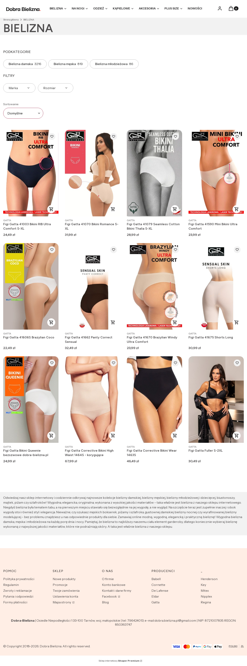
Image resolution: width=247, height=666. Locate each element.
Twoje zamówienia (66, 591)
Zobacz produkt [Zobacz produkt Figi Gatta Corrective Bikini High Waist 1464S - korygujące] (113, 436)
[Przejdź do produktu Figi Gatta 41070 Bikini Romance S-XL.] (92, 173)
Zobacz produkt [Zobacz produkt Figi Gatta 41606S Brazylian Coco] (51, 322)
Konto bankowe (113, 585)
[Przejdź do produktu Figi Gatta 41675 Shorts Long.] (216, 286)
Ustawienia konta (65, 596)
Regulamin (11, 585)
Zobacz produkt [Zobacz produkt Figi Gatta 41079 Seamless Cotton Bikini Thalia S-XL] (175, 209)
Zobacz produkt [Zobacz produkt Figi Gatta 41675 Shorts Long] (237, 322)
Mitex (205, 591)
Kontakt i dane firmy (116, 591)
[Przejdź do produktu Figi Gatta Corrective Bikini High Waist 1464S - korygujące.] (92, 399)
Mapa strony (62, 602)
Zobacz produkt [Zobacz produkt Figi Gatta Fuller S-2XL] (237, 436)
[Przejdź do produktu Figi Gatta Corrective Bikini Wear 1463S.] (154, 399)
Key (203, 585)
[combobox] (23, 113)
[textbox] (23, 113)
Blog (105, 602)
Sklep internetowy (119, 660)
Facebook (109, 596)
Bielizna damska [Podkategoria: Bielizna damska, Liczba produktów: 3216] (25, 64)
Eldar (155, 596)
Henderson (209, 579)
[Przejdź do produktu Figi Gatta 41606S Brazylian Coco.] (30, 286)
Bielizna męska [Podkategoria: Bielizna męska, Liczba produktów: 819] (68, 64)
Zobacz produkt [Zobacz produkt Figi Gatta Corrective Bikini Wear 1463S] (175, 436)
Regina (206, 602)
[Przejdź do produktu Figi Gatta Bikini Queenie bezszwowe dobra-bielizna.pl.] (30, 399)
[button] (231, 10)
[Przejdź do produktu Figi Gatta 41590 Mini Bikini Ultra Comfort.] (216, 173)
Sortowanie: (11, 104)
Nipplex (206, 596)
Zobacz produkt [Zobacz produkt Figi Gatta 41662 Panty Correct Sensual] (113, 322)
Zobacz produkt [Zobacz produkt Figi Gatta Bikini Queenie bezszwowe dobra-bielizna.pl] (51, 436)
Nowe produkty (64, 579)
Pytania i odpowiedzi (18, 596)
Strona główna (11, 19)
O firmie (108, 579)
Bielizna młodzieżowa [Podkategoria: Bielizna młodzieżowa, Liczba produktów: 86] (114, 64)
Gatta (155, 602)
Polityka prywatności (18, 579)
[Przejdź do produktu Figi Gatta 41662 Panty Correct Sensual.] (92, 286)
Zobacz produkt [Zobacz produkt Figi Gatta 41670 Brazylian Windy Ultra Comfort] (175, 322)
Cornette (158, 585)
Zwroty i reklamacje (17, 591)
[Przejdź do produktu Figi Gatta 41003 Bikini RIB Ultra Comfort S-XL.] (30, 173)
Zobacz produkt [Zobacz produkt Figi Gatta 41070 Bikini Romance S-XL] (113, 209)
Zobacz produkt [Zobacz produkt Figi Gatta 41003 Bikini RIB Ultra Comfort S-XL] (51, 209)
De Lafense (159, 591)
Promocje (60, 585)
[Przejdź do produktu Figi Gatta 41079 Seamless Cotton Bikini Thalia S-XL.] (154, 173)
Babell (156, 579)
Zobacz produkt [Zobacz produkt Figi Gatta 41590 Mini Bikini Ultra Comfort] (237, 209)
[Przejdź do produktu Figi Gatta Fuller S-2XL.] (216, 399)
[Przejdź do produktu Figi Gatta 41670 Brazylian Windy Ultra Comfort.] (154, 286)
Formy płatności (15, 602)
